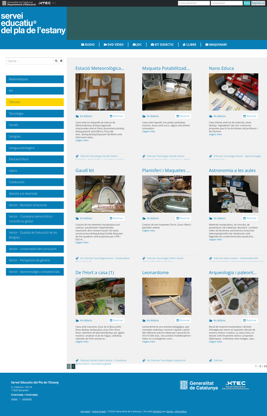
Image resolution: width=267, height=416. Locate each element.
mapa (14, 399)
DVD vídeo (114, 45)
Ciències (85, 156)
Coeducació (179, 360)
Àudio (88, 45)
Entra (247, 3)
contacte (27, 399)
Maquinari (216, 45)
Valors (173, 258)
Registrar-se (258, 3)
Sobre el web (99, 411)
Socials (106, 156)
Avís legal (85, 411)
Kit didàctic (162, 45)
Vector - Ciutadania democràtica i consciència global (99, 157)
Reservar (116, 116)
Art (82, 258)
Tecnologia (96, 156)
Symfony (157, 411)
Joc (137, 45)
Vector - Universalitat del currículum (163, 259)
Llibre (189, 45)
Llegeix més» (82, 140)
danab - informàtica (176, 411)
